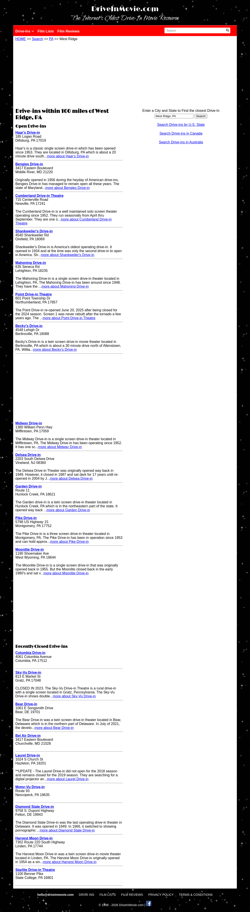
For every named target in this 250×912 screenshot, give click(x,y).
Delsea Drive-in (28, 455)
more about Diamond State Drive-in (67, 830)
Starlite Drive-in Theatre (35, 870)
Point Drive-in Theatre (33, 294)
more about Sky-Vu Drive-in (74, 696)
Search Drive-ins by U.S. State (181, 124)
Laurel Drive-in (27, 755)
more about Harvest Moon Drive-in (69, 862)
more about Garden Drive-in (68, 510)
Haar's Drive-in (27, 132)
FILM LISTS (108, 894)
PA (51, 39)
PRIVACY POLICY (160, 894)
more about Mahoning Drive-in (65, 286)
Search (37, 39)
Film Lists (46, 31)
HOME (20, 39)
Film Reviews (68, 31)
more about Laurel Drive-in (67, 779)
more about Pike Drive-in (69, 541)
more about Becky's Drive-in (55, 349)
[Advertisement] (69, 74)
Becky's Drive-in (29, 326)
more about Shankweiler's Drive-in (67, 255)
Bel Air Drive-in (28, 735)
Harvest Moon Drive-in (34, 838)
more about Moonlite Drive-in (65, 573)
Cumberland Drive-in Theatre (39, 196)
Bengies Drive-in (29, 164)
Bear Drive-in (26, 704)
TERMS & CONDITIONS (196, 894)
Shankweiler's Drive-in (34, 231)
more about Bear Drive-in (54, 728)
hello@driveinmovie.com (55, 894)
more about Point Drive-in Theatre (69, 318)
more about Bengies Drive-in (67, 188)
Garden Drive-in (28, 486)
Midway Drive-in (28, 423)
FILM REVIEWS (132, 894)
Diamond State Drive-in (34, 807)
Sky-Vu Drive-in (28, 672)
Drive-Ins (24, 31)
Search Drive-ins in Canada (180, 133)
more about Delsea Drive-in (71, 478)
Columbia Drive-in (30, 653)
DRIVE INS (86, 894)
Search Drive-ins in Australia (181, 142)
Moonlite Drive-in (29, 549)
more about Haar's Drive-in (68, 156)
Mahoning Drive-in (30, 263)
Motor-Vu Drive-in (30, 787)
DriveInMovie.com (125, 9)
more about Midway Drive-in (60, 447)
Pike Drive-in (26, 518)
